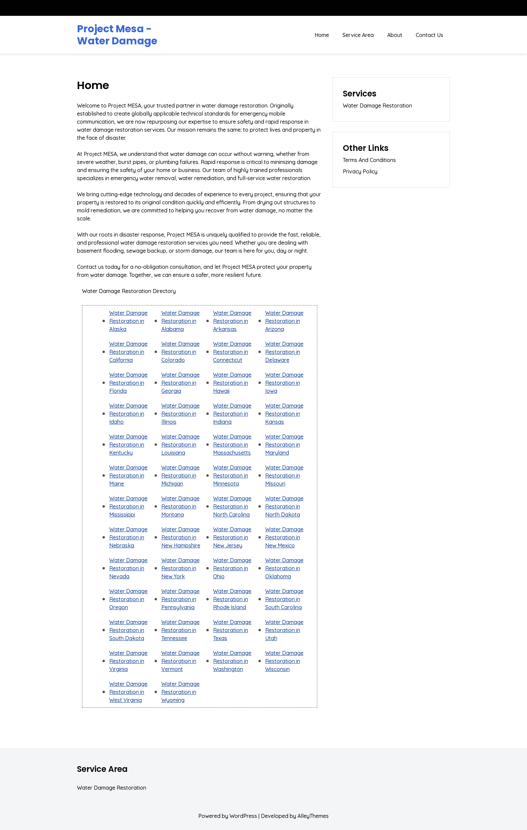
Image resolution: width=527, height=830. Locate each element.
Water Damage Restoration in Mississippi (128, 506)
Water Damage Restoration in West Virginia (128, 691)
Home (322, 35)
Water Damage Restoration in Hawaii (232, 382)
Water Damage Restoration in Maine (128, 475)
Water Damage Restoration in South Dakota (128, 630)
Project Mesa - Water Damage (117, 35)
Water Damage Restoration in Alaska (128, 320)
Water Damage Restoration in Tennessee (180, 630)
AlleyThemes (313, 816)
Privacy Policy (360, 171)
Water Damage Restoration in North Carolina (232, 506)
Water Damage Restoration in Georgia (180, 382)
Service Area (358, 35)
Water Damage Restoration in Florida (128, 382)
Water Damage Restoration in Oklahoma (284, 568)
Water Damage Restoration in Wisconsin (284, 661)
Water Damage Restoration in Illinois (180, 413)
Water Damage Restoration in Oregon (128, 599)
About (394, 35)
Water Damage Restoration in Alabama (180, 320)
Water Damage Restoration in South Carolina (284, 599)
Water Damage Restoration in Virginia (128, 661)
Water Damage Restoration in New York (180, 568)
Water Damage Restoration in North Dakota (284, 506)
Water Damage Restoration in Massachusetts (232, 444)
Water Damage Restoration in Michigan (180, 475)
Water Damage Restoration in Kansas (284, 413)
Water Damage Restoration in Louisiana (180, 444)
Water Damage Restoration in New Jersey (232, 537)
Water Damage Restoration (377, 105)
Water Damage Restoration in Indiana (232, 413)
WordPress (243, 816)
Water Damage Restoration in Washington (232, 661)
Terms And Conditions (369, 160)
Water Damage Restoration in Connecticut (232, 351)
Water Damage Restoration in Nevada (128, 568)
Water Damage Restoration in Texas (232, 630)
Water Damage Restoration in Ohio (232, 568)
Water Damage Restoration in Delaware (284, 351)
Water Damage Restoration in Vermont (180, 661)
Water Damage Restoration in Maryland (284, 444)
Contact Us (429, 35)
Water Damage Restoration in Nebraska (128, 537)
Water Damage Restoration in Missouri (284, 475)
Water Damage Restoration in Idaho (128, 413)
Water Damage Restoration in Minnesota (232, 475)
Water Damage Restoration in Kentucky (128, 444)
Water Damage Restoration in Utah (284, 630)
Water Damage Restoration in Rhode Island (232, 599)
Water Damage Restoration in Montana (180, 506)
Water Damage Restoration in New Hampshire (180, 537)
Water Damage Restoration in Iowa (284, 382)
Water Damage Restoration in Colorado (180, 351)
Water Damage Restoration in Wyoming (180, 691)
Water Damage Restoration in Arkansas (232, 320)
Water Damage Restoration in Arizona (284, 320)
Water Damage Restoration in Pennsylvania (180, 599)
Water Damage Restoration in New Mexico (284, 537)
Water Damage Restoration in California (128, 351)
